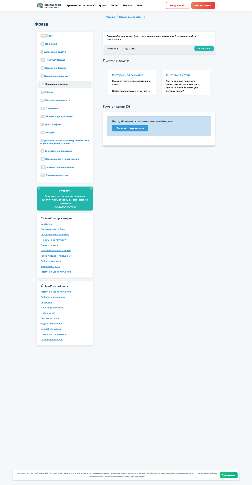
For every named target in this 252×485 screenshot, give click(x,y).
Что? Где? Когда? (52, 60)
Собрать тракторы (51, 261)
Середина (46, 224)
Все (46, 36)
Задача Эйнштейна (51, 323)
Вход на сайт (177, 5)
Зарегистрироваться (130, 128)
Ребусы (46, 92)
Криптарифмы (50, 124)
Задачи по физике (53, 68)
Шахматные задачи (53, 52)
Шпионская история (52, 339)
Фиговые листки (178, 75)
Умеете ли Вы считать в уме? (56, 271)
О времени (49, 108)
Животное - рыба (50, 266)
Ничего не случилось (52, 307)
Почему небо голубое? (53, 240)
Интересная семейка (127, 75)
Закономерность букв (53, 229)
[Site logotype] (49, 5)
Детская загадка (50, 318)
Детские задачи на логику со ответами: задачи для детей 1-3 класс (65, 142)
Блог (140, 5)
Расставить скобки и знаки (56, 250)
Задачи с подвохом (54, 175)
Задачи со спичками (54, 76)
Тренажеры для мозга (80, 5)
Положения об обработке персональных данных (158, 473)
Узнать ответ (204, 48)
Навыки (127, 5)
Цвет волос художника (53, 334)
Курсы (102, 5)
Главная (110, 17)
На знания (48, 44)
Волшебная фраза (51, 329)
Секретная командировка (55, 234)
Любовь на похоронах (53, 297)
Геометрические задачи (56, 151)
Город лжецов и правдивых (56, 256)
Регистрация (203, 5)
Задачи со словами (130, 17)
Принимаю (229, 475)
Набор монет (48, 313)
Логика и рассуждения (56, 116)
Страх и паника (49, 245)
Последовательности (55, 100)
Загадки (47, 132)
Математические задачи (57, 167)
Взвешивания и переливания (59, 159)
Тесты (114, 5)
